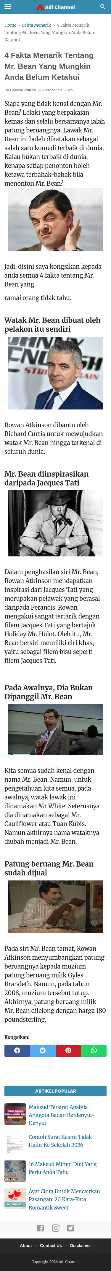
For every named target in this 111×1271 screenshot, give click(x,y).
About (26, 1245)
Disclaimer (80, 1245)
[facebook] (17, 1051)
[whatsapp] (94, 1051)
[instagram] (55, 1230)
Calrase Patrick (23, 90)
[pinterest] (68, 1051)
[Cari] (103, 8)
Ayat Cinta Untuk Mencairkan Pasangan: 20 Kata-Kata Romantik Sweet (64, 1199)
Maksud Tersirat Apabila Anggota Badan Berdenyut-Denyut (61, 1115)
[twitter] (42, 1051)
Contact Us (51, 1245)
